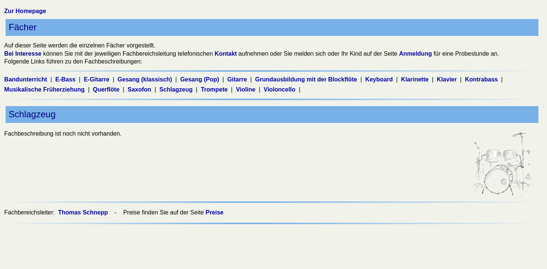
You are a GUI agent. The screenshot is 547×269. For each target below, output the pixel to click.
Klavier (447, 79)
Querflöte (107, 89)
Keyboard (380, 79)
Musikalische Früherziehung (45, 89)
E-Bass (66, 79)
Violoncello (280, 89)
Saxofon (140, 89)
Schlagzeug (177, 89)
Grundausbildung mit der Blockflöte (307, 79)
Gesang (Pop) (200, 79)
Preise (214, 212)
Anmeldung (415, 53)
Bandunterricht (26, 79)
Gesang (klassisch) (146, 79)
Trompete (215, 89)
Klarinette (415, 79)
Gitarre (237, 79)
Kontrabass (482, 79)
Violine (246, 89)
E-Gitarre (97, 79)
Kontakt (225, 53)
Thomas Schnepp (83, 212)
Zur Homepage (25, 11)
